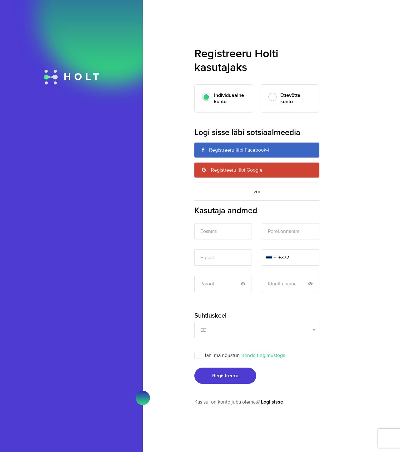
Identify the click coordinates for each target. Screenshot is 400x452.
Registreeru (225, 376)
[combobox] (270, 257)
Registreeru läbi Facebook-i (235, 150)
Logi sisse (272, 402)
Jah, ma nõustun (245, 355)
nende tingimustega (263, 355)
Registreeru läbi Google (232, 170)
